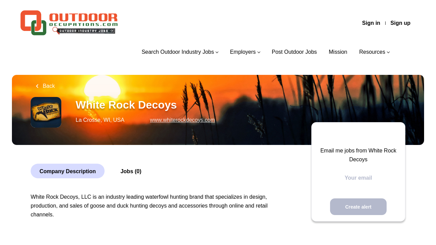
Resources (372, 52)
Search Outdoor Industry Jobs (178, 52)
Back (48, 86)
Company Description (68, 171)
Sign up (400, 23)
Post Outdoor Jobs (294, 52)
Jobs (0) (131, 171)
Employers (243, 52)
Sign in (371, 23)
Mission (338, 52)
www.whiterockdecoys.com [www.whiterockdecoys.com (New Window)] (182, 120)
